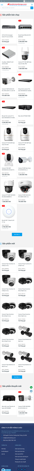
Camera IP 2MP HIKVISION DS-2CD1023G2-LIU (24, 407)
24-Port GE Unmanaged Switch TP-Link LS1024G (7, 35)
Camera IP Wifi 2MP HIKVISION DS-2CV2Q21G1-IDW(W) (8, 169)
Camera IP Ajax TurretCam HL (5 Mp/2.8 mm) (8, 289)
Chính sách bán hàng (19, 448)
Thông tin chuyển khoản (20, 459)
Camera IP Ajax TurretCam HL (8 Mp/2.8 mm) (8, 264)
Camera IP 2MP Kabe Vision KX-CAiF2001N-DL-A (24, 169)
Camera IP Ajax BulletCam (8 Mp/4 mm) (24, 340)
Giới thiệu (3, 448)
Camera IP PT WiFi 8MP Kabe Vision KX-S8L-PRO (24, 62)
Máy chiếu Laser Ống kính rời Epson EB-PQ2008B (8, 407)
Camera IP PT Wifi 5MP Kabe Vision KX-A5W (24, 143)
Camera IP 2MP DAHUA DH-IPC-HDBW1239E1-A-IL (24, 195)
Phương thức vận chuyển (20, 461)
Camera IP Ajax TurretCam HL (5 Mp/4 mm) (25, 264)
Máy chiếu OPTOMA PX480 (24, 116)
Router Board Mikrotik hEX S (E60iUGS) (24, 35)
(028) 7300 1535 (4, 1)
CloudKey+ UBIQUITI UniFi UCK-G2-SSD (7, 62)
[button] (2, 397)
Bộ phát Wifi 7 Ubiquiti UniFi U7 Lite (8, 221)
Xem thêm (17, 234)
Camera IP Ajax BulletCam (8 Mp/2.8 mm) (8, 365)
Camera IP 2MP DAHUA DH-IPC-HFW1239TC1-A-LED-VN (8, 89)
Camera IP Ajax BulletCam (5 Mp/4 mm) (24, 365)
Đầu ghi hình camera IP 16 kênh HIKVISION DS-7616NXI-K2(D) (8, 117)
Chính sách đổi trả (19, 454)
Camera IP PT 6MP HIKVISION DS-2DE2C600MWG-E (8, 195)
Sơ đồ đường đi (4, 451)
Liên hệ (3, 454)
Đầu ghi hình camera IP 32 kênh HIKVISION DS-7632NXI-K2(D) (25, 90)
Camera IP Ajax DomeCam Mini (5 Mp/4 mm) (24, 315)
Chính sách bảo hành (19, 451)
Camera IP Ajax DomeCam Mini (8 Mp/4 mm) (24, 289)
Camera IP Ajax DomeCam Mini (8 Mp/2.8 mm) (8, 315)
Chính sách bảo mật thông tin (21, 456)
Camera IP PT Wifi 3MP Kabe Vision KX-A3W (8, 143)
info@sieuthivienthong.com (1, 1)
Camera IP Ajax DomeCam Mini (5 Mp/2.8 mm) (8, 340)
